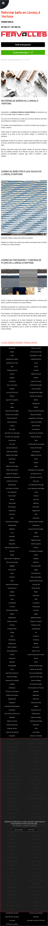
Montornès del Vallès (12, 411)
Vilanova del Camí (12, 725)
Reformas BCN (4, 59)
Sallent (12, 614)
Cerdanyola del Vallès (36, 392)
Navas (36, 555)
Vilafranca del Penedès (36, 521)
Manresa (12, 595)
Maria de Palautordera (12, 547)
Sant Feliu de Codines (36, 433)
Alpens (36, 400)
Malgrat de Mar (36, 540)
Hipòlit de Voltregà (12, 466)
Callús (36, 614)
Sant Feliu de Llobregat (12, 433)
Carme (36, 658)
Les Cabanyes (12, 492)
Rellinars (36, 562)
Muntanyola (36, 451)
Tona (36, 728)
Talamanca (12, 510)
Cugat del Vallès (36, 717)
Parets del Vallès (36, 577)
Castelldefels (12, 665)
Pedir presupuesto (23, 44)
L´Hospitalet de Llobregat (36, 444)
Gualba (36, 706)
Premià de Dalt (36, 566)
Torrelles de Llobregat (12, 437)
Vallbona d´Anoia (36, 455)
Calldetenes (12, 617)
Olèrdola (12, 662)
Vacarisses (12, 459)
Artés (12, 518)
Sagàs (36, 569)
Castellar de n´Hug (12, 363)
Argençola (36, 518)
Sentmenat (12, 440)
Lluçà (12, 573)
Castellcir (12, 536)
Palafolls (36, 558)
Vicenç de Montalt (36, 448)
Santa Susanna (36, 544)
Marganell (12, 702)
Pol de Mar (36, 647)
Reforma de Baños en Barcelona (14, 59)
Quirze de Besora (12, 448)
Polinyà (12, 625)
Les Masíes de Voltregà (36, 485)
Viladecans (35, 525)
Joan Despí (35, 732)
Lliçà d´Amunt (12, 588)
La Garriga (36, 603)
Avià (36, 514)
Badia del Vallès (36, 617)
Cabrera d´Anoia (36, 381)
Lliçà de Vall (36, 584)
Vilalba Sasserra (12, 370)
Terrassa (12, 920)
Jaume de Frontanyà (12, 680)
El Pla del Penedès (36, 684)
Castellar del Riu (36, 359)
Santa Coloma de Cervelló (36, 654)
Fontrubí (12, 444)
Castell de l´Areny (12, 481)
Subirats (12, 462)
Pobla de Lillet (36, 625)
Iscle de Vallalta (36, 680)
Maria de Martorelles (35, 665)
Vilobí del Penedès (36, 385)
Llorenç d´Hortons (12, 392)
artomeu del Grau (35, 352)
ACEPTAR (31, 830)
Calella (12, 592)
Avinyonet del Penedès (36, 529)
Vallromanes (12, 485)
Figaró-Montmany (12, 470)
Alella (12, 403)
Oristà (36, 366)
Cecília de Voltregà (36, 721)
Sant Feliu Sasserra (12, 673)
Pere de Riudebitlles (35, 673)
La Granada (12, 603)
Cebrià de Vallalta (12, 451)
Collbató (12, 684)
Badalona (12, 529)
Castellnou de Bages (12, 521)
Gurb (12, 636)
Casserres (12, 658)
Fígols (36, 466)
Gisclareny (12, 640)
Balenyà (35, 691)
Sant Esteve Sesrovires (12, 713)
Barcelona (12, 348)
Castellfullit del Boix (12, 913)
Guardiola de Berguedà (12, 706)
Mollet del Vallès (12, 677)
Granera (35, 636)
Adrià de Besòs (12, 422)
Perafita (12, 577)
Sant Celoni (12, 496)
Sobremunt (12, 569)
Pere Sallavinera (12, 651)
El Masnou (12, 688)
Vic (36, 632)
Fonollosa (36, 640)
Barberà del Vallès (12, 455)
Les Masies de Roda (12, 488)
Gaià (36, 440)
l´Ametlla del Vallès (12, 610)
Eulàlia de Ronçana (12, 695)
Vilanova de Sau (36, 702)
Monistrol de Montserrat (36, 411)
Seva (36, 363)
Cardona (36, 536)
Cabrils (36, 407)
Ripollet (12, 389)
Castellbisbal (36, 629)
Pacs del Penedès (12, 562)
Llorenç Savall (35, 389)
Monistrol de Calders (12, 414)
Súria (36, 459)
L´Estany (12, 606)
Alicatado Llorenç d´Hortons (36, 920)
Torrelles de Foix (36, 473)
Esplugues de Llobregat (36, 470)
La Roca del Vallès (36, 422)
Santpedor (12, 544)
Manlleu (36, 643)
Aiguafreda (35, 403)
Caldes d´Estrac (36, 374)
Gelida (12, 555)
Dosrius (12, 551)
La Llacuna (12, 381)
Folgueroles (12, 643)
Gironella (12, 429)
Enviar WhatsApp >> (23, 52)
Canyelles (12, 736)
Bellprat (12, 540)
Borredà (12, 514)
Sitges (12, 352)
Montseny (36, 725)
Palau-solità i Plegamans (12, 558)
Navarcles (36, 595)
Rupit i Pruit (36, 651)
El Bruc (36, 547)
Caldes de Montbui (36, 669)
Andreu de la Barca (36, 396)
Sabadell (12, 717)
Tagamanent (36, 510)
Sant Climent (36, 425)
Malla (36, 533)
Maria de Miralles (36, 414)
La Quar (12, 425)
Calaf (12, 355)
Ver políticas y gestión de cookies (25, 825)
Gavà (12, 581)
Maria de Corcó (36, 710)
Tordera (35, 496)
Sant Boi (36, 917)
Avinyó (12, 374)
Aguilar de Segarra (12, 473)
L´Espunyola (36, 606)
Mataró (12, 396)
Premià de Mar (36, 573)
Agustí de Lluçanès (12, 400)
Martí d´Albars (12, 647)
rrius (12, 533)
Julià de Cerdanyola (12, 732)
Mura (12, 599)
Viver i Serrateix (12, 385)
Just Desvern (36, 429)
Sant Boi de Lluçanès (12, 917)
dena (36, 662)
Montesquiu (12, 507)
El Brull (36, 377)
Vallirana (36, 503)
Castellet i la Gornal (36, 477)
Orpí (12, 366)
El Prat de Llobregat (12, 691)
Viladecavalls (12, 525)
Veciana (35, 370)
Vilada (12, 632)
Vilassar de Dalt (12, 621)
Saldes (36, 462)
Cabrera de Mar (36, 348)
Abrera (12, 499)
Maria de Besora (36, 437)
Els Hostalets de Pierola (36, 688)
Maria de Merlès (12, 418)
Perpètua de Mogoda (36, 913)
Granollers (12, 710)
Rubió (36, 592)
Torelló (12, 654)
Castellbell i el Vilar (36, 355)
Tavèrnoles (12, 503)
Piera (12, 669)
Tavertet (36, 499)
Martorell (36, 699)
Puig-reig (36, 481)
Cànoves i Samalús (36, 736)
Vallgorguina (12, 699)
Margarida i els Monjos (36, 418)
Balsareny (36, 695)
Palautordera (36, 713)
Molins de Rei (36, 588)
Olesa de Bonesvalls (12, 584)
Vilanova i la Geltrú (36, 621)
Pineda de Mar (12, 629)
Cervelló (36, 610)
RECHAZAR (18, 830)
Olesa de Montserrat (35, 581)
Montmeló (36, 507)
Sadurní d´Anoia (12, 721)
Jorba (36, 492)
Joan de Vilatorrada (36, 677)
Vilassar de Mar (12, 728)
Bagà (12, 407)
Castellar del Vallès (12, 359)
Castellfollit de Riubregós (12, 477)
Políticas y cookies (12, 924)
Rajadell (12, 566)
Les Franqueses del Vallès (36, 488)
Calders (12, 377)
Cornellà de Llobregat (36, 551)
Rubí (35, 599)
